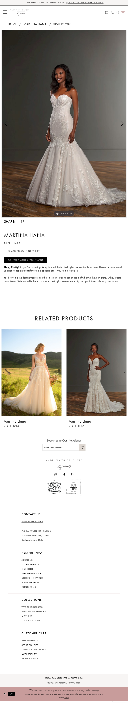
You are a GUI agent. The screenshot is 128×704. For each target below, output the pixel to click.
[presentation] (32, 374)
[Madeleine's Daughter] (64, 466)
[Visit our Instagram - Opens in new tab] (55, 477)
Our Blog (27, 571)
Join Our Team (30, 585)
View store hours (32, 524)
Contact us (29, 589)
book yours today (108, 283)
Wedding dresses (32, 609)
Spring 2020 (63, 24)
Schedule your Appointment (27, 261)
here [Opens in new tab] (35, 283)
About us (27, 562)
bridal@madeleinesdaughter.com (64, 681)
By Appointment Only (32, 542)
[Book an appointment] (107, 12)
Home (12, 24)
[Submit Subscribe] (82, 449)
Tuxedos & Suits (31, 623)
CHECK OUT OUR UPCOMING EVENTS (87, 3)
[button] (5, 12)
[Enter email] (64, 449)
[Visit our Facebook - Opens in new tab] (64, 477)
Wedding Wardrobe (34, 614)
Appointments (30, 643)
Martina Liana (35, 24)
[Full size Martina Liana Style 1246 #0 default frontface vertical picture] (64, 124)
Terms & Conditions (34, 652)
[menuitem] (5, 12)
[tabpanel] (64, 124)
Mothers (27, 618)
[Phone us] (112, 12)
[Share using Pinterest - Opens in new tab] (22, 222)
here (66, 700)
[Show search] (117, 12)
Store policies (30, 647)
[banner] (20, 12)
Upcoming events (32, 580)
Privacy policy (30, 661)
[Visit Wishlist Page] (123, 12)
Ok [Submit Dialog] (12, 696)
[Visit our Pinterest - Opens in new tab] (72, 477)
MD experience (30, 567)
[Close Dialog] (5, 696)
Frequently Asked (32, 576)
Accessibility (29, 656)
